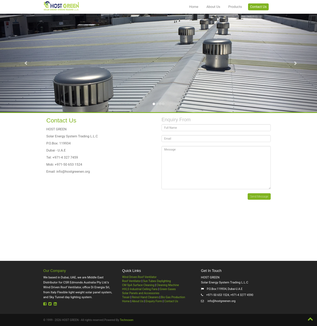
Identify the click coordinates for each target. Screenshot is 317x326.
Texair (126, 297)
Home (193, 7)
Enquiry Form (154, 301)
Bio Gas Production (173, 297)
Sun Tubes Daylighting (157, 281)
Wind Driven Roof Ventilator (139, 277)
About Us (213, 7)
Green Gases (168, 289)
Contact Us (258, 7)
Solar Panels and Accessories (140, 293)
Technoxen (126, 320)
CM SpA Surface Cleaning (138, 285)
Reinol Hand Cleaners (145, 297)
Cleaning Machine (167, 285)
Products (235, 7)
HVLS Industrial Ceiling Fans (140, 289)
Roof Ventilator (131, 281)
